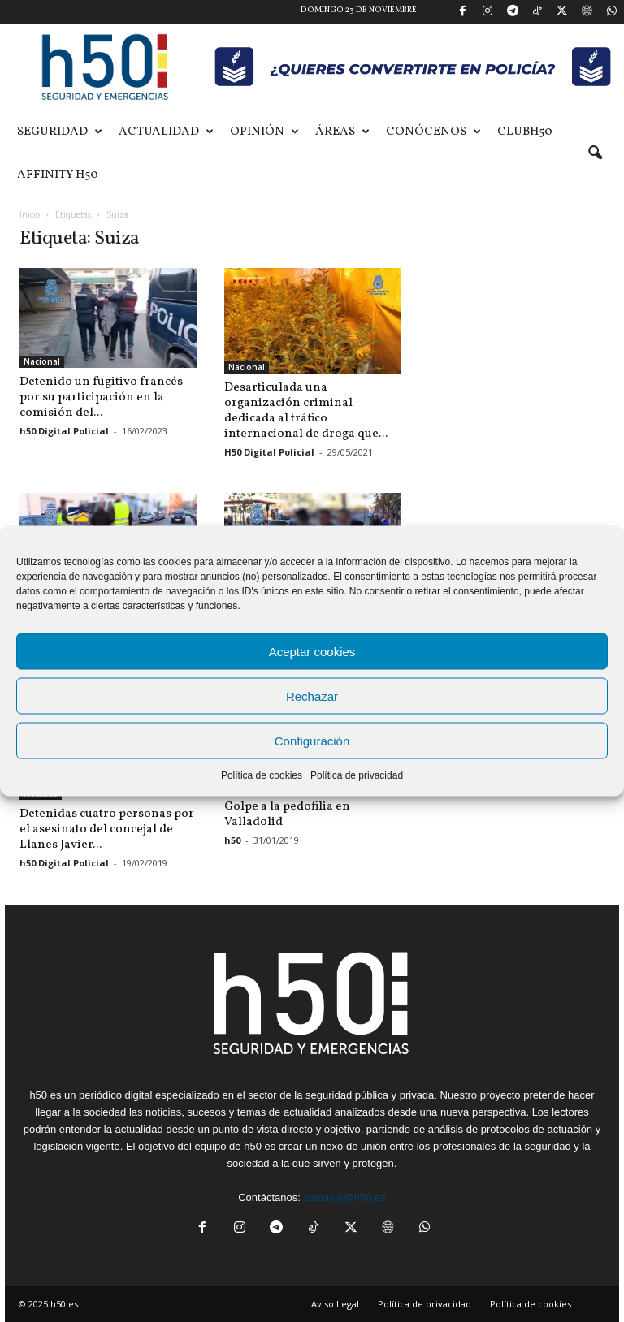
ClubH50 (524, 131)
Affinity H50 (57, 175)
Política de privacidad (356, 775)
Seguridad (59, 131)
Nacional (42, 361)
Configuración (312, 740)
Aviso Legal (335, 1289)
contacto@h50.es (344, 1183)
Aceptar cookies (312, 651)
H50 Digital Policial (269, 452)
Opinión (264, 131)
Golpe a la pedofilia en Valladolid (287, 814)
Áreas (342, 131)
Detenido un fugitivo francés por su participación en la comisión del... (101, 397)
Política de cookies (261, 775)
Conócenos (433, 131)
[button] (595, 153)
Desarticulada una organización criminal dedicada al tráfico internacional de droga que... (306, 411)
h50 (232, 840)
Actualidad (166, 131)
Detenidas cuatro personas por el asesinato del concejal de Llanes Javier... (107, 815)
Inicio (30, 214)
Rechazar (312, 695)
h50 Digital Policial (64, 431)
